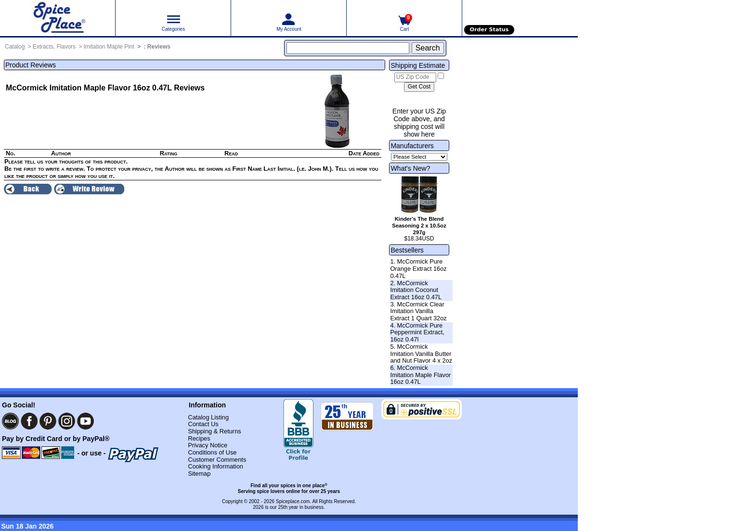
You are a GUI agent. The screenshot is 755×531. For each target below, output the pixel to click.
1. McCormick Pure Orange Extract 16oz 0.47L (418, 268)
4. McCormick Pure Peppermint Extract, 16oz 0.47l (417, 332)
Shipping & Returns (214, 431)
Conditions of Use (212, 452)
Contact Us (203, 424)
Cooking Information (215, 466)
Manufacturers (412, 146)
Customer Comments (217, 459)
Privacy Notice (207, 445)
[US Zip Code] (415, 77)
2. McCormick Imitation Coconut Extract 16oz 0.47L (416, 290)
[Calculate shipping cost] (419, 87)
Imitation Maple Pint (108, 46)
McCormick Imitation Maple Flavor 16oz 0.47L (89, 88)
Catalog (15, 46)
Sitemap (199, 473)
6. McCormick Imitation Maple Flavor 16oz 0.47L (420, 374)
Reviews (158, 46)
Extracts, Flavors (54, 46)
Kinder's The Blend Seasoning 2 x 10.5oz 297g (419, 225)
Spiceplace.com (293, 501)
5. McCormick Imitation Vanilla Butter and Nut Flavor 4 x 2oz (421, 353)
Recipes (199, 438)
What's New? (410, 168)
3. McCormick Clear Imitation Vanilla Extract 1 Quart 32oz (418, 311)
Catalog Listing (208, 417)
